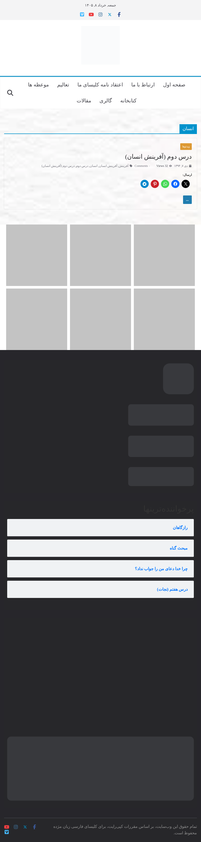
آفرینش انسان (108, 166)
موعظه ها (38, 84)
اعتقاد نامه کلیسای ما (100, 84)
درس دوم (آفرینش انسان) (158, 156)
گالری (105, 100)
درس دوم (82, 166)
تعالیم (63, 84)
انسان (93, 166)
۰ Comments (144, 166)
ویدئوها (186, 146)
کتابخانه (128, 100)
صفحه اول (174, 84)
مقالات (84, 100)
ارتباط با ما (143, 84)
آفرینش (123, 166)
